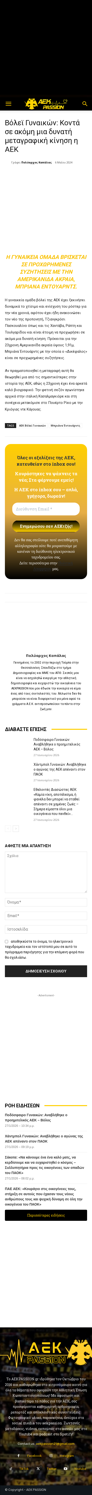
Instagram (67, 1456)
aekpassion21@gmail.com (55, 1444)
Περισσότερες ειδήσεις (46, 1215)
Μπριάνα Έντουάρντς (65, 425)
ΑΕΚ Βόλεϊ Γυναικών (32, 425)
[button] (8, 104)
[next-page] (16, 829)
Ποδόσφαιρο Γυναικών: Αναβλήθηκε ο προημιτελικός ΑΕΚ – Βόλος (57, 744)
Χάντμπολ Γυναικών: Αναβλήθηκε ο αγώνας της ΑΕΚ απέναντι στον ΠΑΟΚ (60, 769)
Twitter (51, 1469)
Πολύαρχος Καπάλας (36, 162)
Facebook (34, 1456)
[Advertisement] (46, 48)
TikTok (24, 1469)
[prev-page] (8, 829)
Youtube (80, 1469)
